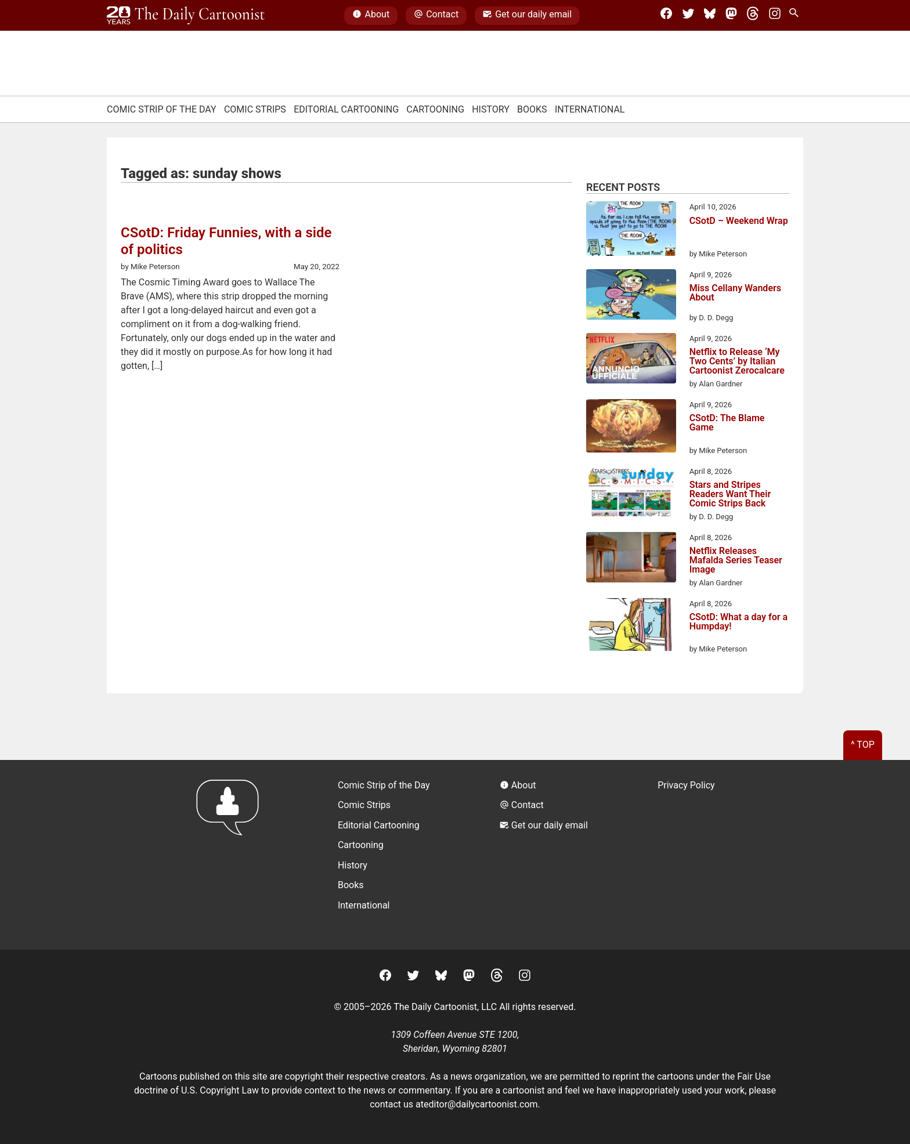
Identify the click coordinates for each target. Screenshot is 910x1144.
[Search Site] (796, 15)
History (491, 109)
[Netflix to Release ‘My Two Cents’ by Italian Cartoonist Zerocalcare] (631, 360)
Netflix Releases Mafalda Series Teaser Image (735, 560)
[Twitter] (688, 15)
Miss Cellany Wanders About (735, 293)
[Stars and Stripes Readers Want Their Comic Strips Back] (631, 493)
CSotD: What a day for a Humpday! (738, 622)
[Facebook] (666, 15)
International (590, 109)
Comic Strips (255, 109)
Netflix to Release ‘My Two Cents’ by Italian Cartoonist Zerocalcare (737, 361)
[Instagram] (775, 15)
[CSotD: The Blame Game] (631, 428)
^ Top (863, 744)
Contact (436, 16)
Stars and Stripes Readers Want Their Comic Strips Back (730, 494)
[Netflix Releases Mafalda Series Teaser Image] (631, 559)
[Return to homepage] (231, 855)
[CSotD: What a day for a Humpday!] (631, 626)
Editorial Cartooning (346, 109)
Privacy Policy (686, 785)
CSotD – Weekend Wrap (738, 221)
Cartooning (435, 109)
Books (532, 109)
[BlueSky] (710, 15)
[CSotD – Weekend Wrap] (631, 230)
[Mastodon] (731, 15)
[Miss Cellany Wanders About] (631, 296)
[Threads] (753, 15)
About (370, 16)
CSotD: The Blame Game (727, 423)
